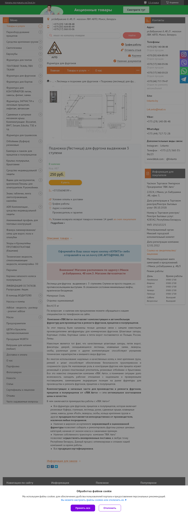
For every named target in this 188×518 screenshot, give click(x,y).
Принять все (82, 508)
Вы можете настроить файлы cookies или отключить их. (92, 500)
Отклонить (110, 508)
